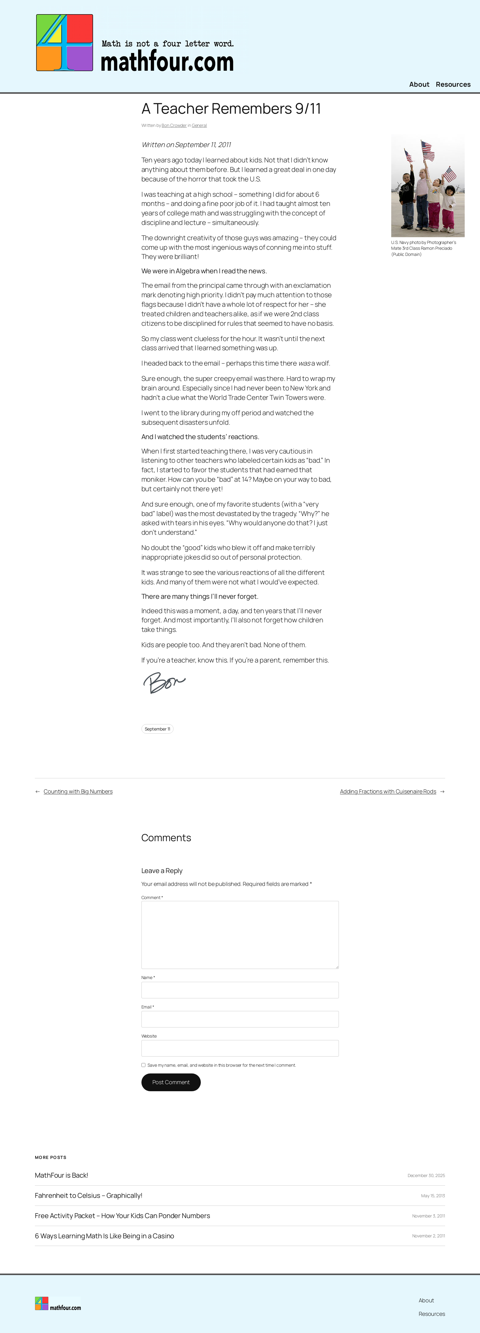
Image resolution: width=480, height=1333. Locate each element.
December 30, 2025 (426, 1175)
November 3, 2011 (428, 1216)
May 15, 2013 (433, 1195)
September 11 (158, 729)
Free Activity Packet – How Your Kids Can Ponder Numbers (122, 1216)
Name (148, 977)
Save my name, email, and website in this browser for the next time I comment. (222, 1065)
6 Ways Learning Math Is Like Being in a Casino (104, 1236)
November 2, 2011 (428, 1236)
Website (149, 1036)
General (199, 125)
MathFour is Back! (61, 1175)
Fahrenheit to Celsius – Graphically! (89, 1195)
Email (147, 1007)
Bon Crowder (174, 125)
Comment (152, 897)
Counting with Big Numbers (78, 791)
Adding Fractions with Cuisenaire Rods (388, 791)
